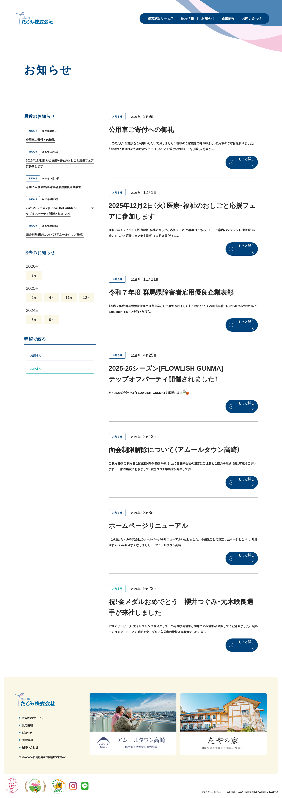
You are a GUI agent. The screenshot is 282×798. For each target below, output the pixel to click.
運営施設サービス (161, 18)
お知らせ (207, 18)
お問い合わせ (251, 18)
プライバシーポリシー (211, 792)
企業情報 (228, 18)
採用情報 (187, 18)
